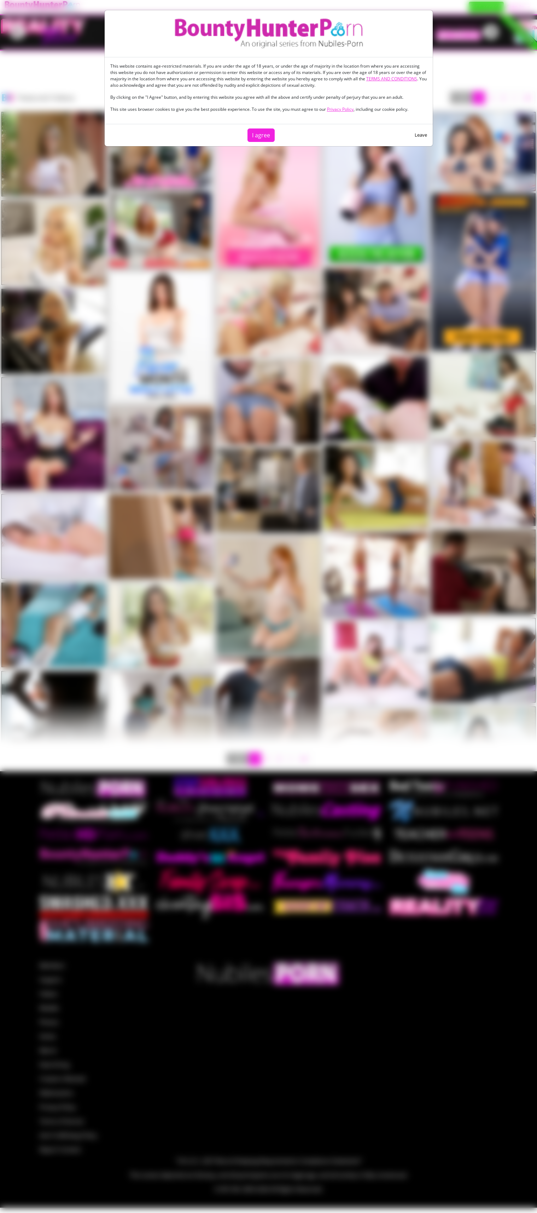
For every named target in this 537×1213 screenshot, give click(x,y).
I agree (261, 135)
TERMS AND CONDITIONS (391, 79)
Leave (421, 135)
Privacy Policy (340, 109)
